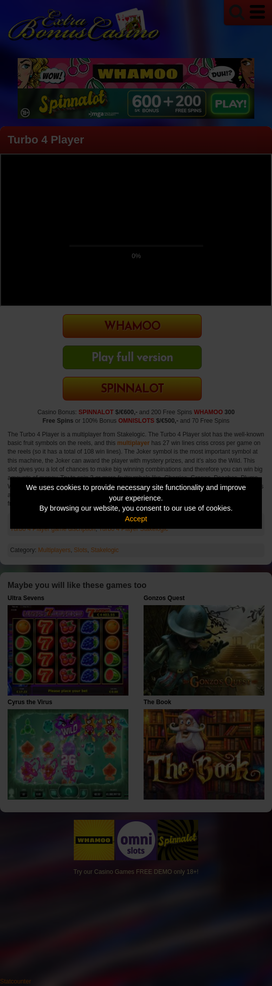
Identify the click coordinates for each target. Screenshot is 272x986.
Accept (136, 519)
